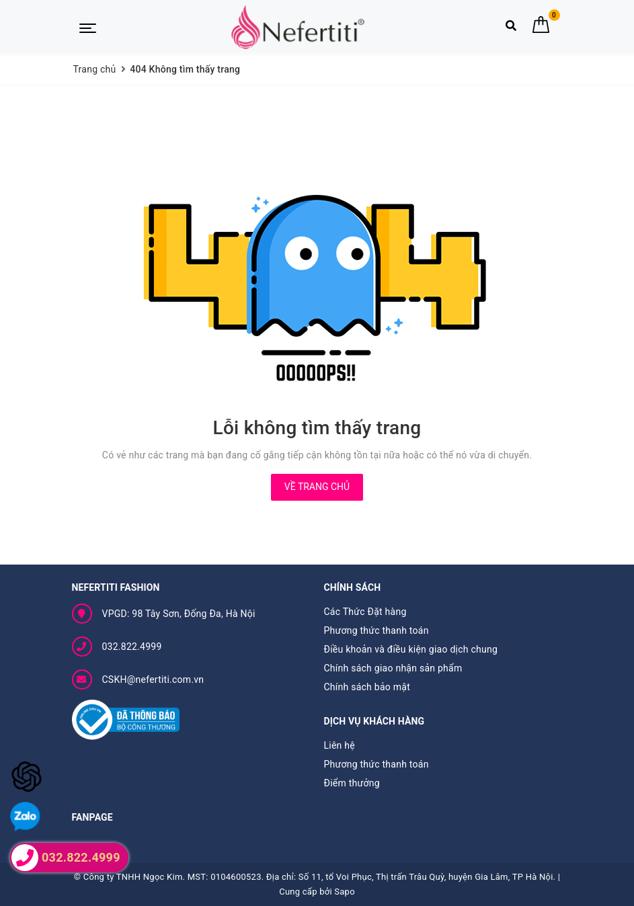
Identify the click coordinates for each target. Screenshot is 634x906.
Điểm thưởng (352, 783)
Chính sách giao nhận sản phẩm (393, 668)
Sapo (344, 892)
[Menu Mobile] (88, 27)
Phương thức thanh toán (376, 630)
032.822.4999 (132, 646)
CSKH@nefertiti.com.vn (153, 679)
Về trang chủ (317, 486)
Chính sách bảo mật (367, 687)
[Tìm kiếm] (511, 28)
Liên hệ (339, 745)
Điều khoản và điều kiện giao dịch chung (411, 649)
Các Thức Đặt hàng (365, 611)
